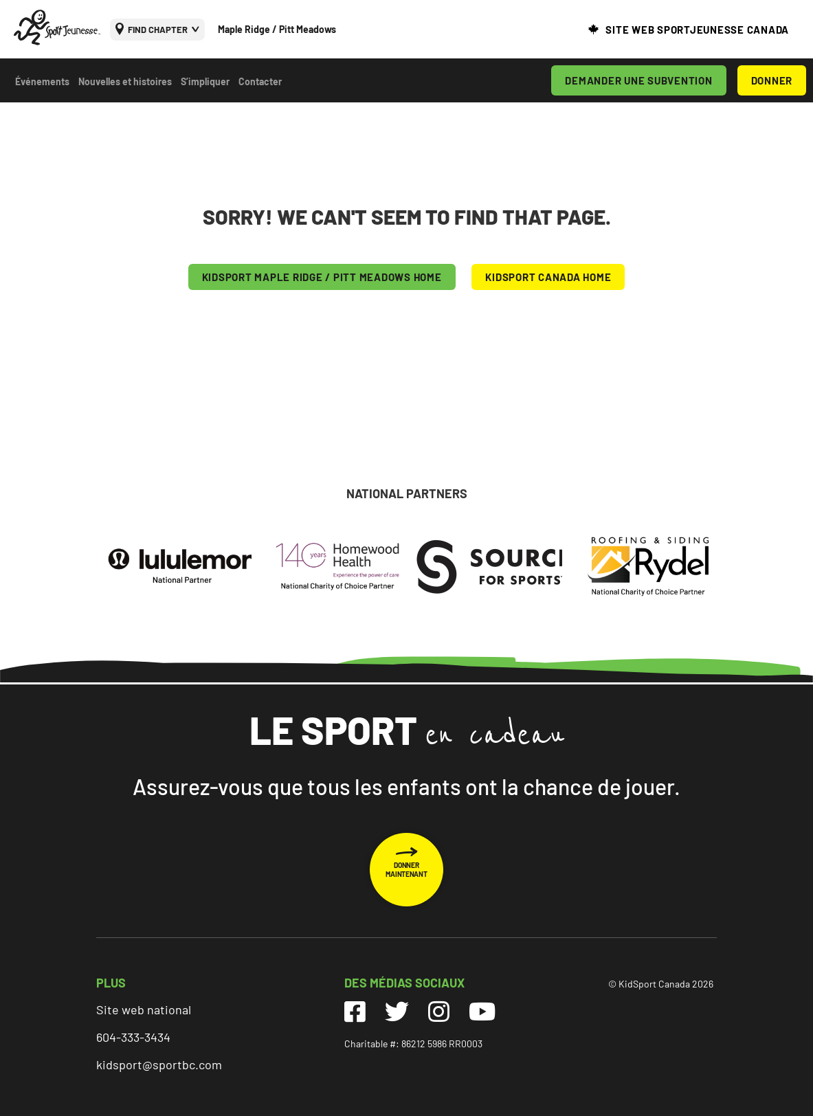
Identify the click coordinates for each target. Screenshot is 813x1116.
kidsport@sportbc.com (159, 1064)
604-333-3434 (133, 1037)
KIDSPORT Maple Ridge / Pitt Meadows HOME (322, 277)
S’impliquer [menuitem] (205, 81)
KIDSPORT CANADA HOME (548, 277)
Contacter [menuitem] (260, 81)
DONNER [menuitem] (772, 80)
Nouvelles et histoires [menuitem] (125, 81)
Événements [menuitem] (42, 81)
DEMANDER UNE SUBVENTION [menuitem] (638, 80)
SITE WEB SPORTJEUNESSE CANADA (697, 29)
